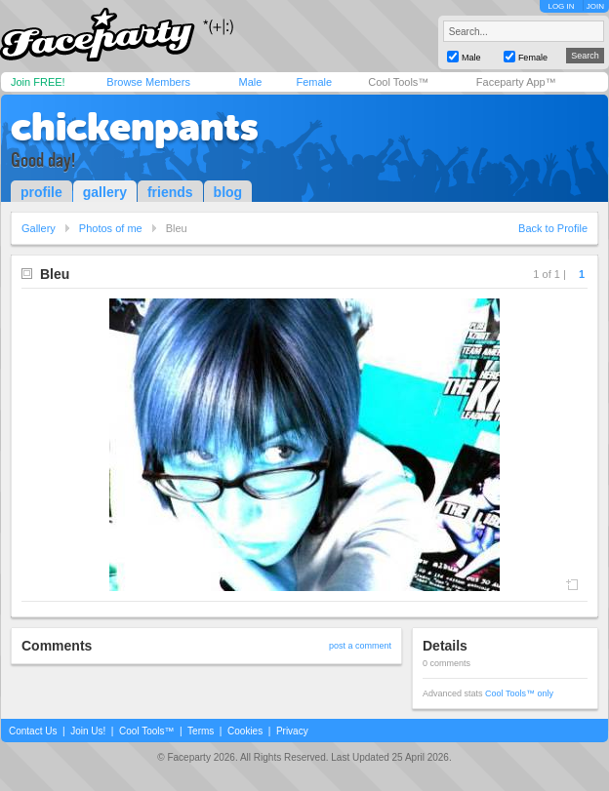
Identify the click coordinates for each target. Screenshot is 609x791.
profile (41, 192)
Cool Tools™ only (519, 693)
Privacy (292, 731)
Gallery (38, 228)
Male (250, 82)
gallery (105, 192)
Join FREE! (38, 82)
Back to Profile (553, 228)
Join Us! (87, 731)
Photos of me (110, 228)
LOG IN (561, 6)
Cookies (245, 731)
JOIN (595, 6)
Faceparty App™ (516, 82)
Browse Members (148, 82)
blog (228, 192)
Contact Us (33, 731)
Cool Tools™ (398, 82)
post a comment (360, 646)
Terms (200, 731)
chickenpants (135, 126)
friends (170, 192)
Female (314, 82)
